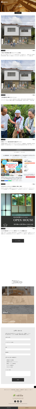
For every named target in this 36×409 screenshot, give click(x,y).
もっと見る (18, 240)
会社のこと (26, 390)
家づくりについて (7, 390)
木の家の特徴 (13, 390)
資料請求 (27, 407)
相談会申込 (9, 407)
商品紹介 (17, 390)
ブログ (30, 390)
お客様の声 (22, 390)
